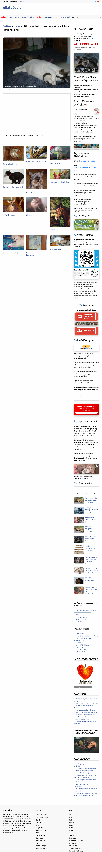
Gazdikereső (65, 17)
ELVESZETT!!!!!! (81, 652)
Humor (71, 828)
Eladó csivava (80, 634)
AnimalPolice (80, 397)
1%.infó (38, 820)
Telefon (71, 835)
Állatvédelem (14, 7)
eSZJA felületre (86, 90)
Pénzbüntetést (81, 617)
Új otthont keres (81, 649)
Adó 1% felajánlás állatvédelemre (90, 537)
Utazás (71, 830)
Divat (70, 817)
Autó (70, 833)
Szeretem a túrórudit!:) (10, 253)
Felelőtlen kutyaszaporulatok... (91, 547)
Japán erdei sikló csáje (10, 164)
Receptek (72, 822)
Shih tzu (78, 643)
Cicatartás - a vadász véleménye (86, 768)
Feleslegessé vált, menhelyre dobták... (91, 518)
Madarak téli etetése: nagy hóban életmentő (91, 569)
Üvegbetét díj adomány (76, 851)
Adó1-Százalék (40, 835)
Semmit (79, 622)
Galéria (7, 26)
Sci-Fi (70, 820)
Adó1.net (38, 822)
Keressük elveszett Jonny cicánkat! (87, 636)
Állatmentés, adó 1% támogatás (91, 528)
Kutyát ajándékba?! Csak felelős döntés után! (91, 589)
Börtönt (81, 615)
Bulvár (71, 825)
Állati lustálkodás (55, 249)
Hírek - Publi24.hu (41, 815)
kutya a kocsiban (55, 163)
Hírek (10, 17)
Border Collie (80, 647)
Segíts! (39, 17)
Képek (32, 17)
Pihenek (29, 215)
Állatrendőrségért (41, 846)
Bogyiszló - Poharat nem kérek (13, 187)
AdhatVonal (48, 17)
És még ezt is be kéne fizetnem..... (33, 254)
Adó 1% (3, 17)
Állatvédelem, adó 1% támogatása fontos (91, 499)
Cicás (17, 26)
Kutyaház (88, 578)
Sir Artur (29, 192)
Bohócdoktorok (40, 840)
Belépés (22, 1)
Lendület (52, 230)
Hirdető (25, 17)
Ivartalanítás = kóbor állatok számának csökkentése (91, 559)
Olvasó (17, 17)
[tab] (78, 493)
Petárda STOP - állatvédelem (59, 182)
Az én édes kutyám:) (9, 215)
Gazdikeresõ (39, 838)
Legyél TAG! (39, 828)
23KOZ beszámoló (41, 848)
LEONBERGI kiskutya (82, 645)
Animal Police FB (41, 830)
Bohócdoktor (73, 846)
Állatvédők (39, 833)
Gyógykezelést (81, 619)
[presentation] (78, 493)
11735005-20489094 (88, 161)
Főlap (57, 17)
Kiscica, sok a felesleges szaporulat (91, 509)
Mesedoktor (72, 838)
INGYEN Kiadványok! (42, 817)
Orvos (38, 825)
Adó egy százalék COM (76, 840)
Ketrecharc (72, 843)
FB (73, 17)
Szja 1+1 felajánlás (75, 848)
